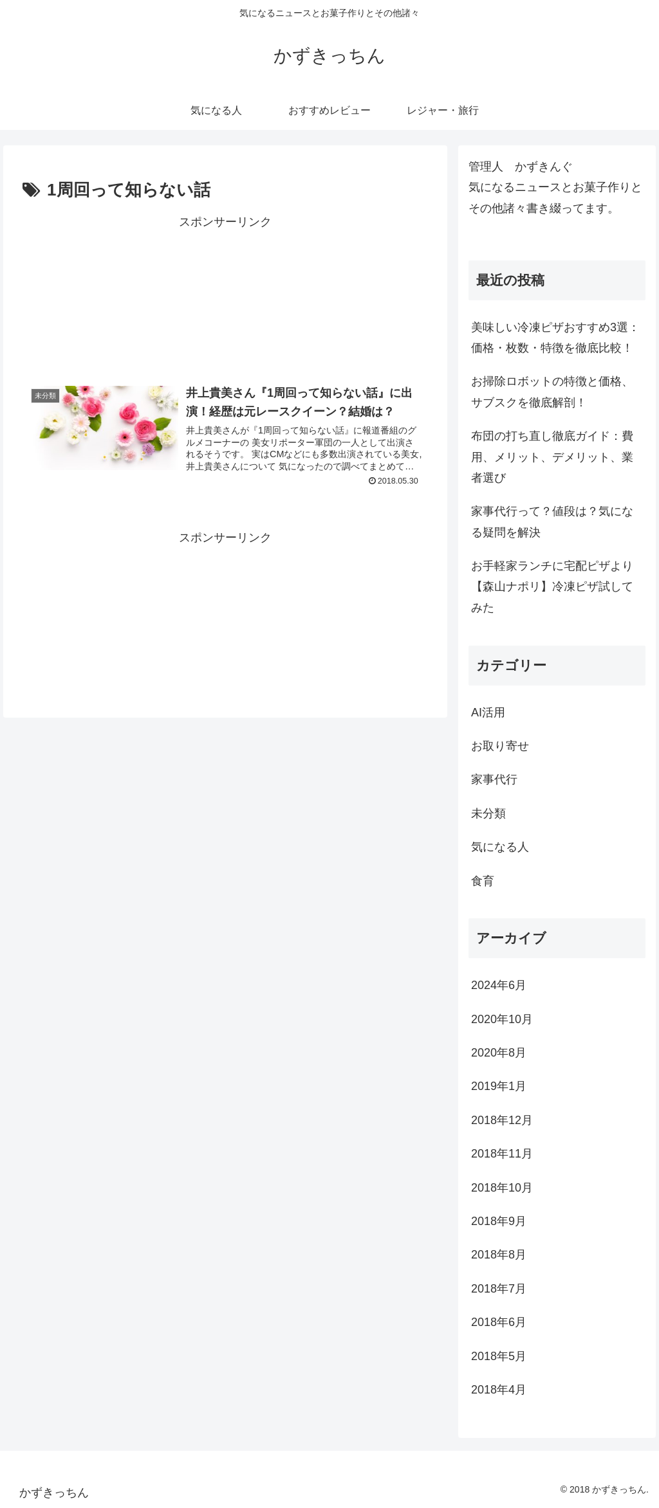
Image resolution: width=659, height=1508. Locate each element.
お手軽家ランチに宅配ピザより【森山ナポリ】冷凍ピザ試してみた (552, 586)
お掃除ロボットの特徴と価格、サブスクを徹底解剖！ (552, 391)
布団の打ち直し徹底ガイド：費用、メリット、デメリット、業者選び (552, 457)
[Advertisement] (225, 295)
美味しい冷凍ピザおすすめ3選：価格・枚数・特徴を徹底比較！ (555, 337)
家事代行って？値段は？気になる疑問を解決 (552, 521)
